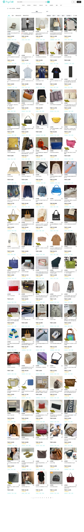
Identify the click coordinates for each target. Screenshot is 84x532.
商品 (37, 11)
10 (50, 497)
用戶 (47, 11)
